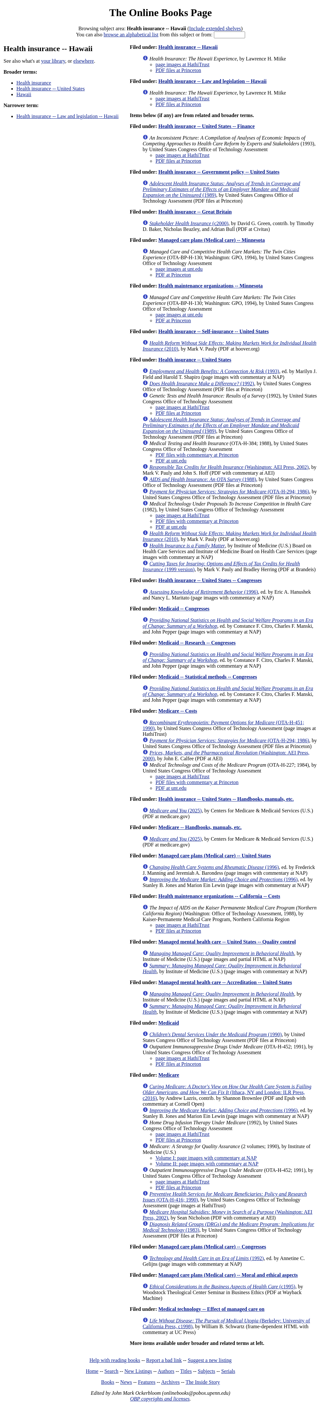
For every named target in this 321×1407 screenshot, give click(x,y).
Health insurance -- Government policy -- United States (218, 172)
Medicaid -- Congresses (183, 608)
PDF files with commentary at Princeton (196, 455)
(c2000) (188, 223)
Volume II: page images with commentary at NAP (206, 1163)
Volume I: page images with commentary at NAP (206, 1158)
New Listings (138, 1371)
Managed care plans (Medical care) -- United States (214, 855)
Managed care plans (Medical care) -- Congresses (212, 1246)
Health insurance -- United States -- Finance (206, 126)
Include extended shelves (215, 28)
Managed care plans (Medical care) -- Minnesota (211, 240)
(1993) (214, 371)
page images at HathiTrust (182, 64)
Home (92, 1371)
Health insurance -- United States (50, 88)
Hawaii (23, 94)
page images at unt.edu (179, 269)
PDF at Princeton (173, 275)
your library (53, 61)
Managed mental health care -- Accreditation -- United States (225, 982)
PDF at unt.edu (170, 460)
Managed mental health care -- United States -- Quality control (227, 942)
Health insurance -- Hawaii (187, 47)
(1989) (221, 189)
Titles (186, 1371)
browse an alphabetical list (131, 34)
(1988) (202, 479)
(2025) (175, 810)
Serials (228, 1371)
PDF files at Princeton (178, 70)
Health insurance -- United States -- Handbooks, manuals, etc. (226, 799)
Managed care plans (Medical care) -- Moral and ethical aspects (228, 1275)
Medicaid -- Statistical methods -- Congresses (207, 677)
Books (107, 1382)
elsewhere (83, 61)
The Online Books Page (160, 12)
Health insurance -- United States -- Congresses (209, 580)
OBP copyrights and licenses (159, 1399)
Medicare (168, 1075)
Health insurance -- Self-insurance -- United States (213, 331)
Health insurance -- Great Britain (195, 212)
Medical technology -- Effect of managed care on (211, 1309)
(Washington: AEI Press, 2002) (228, 467)
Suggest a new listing (210, 1360)
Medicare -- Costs (177, 711)
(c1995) (222, 1286)
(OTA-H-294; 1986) (229, 491)
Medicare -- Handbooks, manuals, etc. (200, 827)
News (126, 1382)
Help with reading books (114, 1360)
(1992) (201, 383)
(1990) (215, 1034)
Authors (166, 1371)
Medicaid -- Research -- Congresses (196, 642)
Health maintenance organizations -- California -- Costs (219, 896)
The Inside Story (203, 1382)
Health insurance (33, 83)
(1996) (203, 592)
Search (112, 1371)
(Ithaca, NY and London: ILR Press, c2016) (226, 1092)
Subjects (206, 1371)
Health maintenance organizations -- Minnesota (210, 285)
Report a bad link (164, 1360)
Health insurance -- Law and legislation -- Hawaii (67, 116)
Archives (170, 1382)
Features (146, 1382)
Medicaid (168, 1023)
